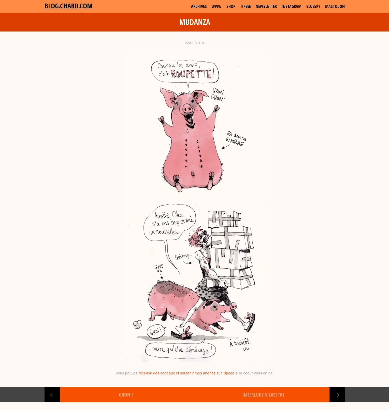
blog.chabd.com (69, 5)
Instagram (291, 6)
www (217, 6)
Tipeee (245, 6)
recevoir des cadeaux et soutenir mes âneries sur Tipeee (186, 373)
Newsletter (266, 6)
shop (230, 6)
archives (199, 6)
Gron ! (126, 394)
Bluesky (313, 6)
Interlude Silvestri (263, 394)
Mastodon (335, 6)
